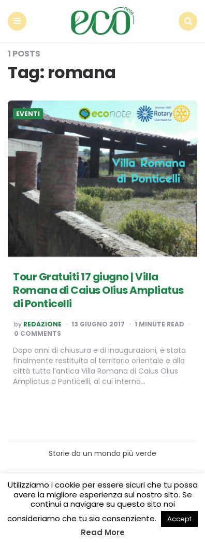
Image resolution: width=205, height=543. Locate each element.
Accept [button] (179, 519)
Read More (103, 532)
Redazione (42, 324)
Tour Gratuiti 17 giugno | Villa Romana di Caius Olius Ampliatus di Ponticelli (98, 290)
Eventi (28, 114)
